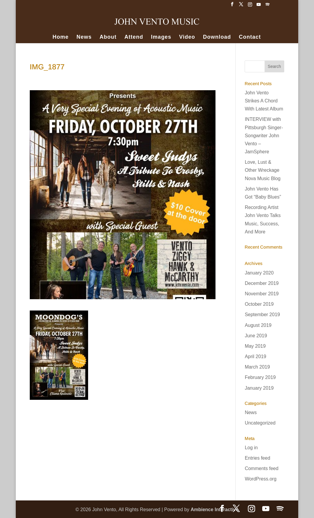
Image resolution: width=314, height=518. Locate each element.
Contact (250, 37)
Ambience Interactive (214, 509)
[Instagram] (250, 6)
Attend (133, 37)
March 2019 (257, 366)
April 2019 (255, 356)
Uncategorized (260, 422)
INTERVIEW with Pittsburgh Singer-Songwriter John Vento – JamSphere (264, 135)
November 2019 (262, 293)
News (84, 37)
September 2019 (262, 314)
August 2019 (258, 325)
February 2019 (260, 377)
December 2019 (262, 283)
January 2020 (259, 272)
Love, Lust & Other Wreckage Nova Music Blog (262, 170)
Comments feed (261, 468)
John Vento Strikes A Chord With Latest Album (264, 100)
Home (61, 37)
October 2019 (259, 304)
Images (161, 37)
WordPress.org (260, 478)
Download (217, 37)
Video (187, 37)
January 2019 (259, 388)
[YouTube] (258, 6)
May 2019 (255, 346)
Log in (251, 447)
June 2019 (256, 335)
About (107, 37)
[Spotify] (267, 6)
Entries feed (257, 458)
